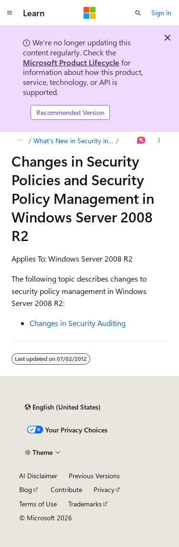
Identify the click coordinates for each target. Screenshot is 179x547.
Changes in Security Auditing (78, 323)
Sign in (161, 12)
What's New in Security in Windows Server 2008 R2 (74, 140)
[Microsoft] (90, 13)
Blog (25, 489)
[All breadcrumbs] (19, 140)
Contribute (66, 489)
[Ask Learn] (141, 140)
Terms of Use (38, 503)
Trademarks (85, 503)
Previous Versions (94, 475)
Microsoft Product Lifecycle (71, 62)
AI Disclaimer (38, 475)
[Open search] (137, 12)
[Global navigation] (9, 12)
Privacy (104, 489)
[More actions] (159, 140)
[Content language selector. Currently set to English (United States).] (62, 407)
